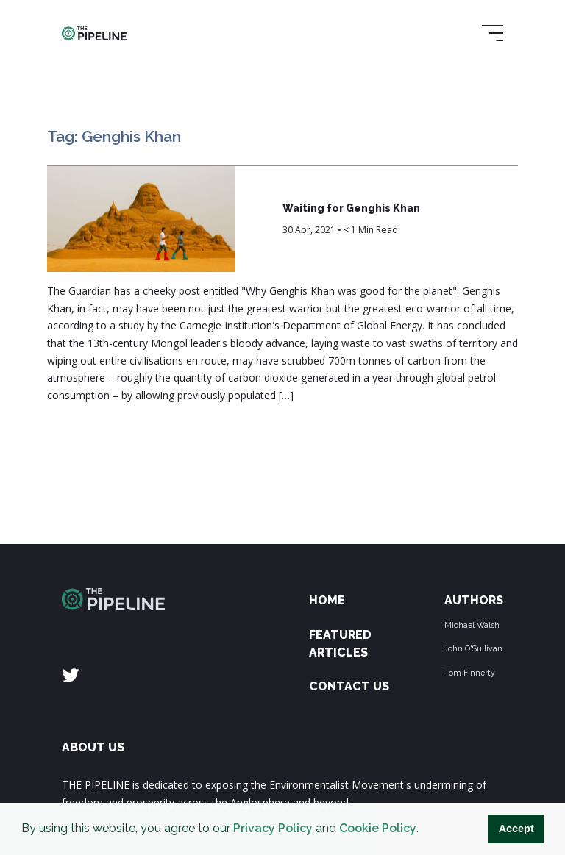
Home (327, 600)
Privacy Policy (273, 828)
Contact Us (349, 686)
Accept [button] (516, 828)
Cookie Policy (377, 828)
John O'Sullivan (473, 648)
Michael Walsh (472, 624)
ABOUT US (93, 747)
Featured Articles (340, 643)
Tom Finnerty (469, 672)
